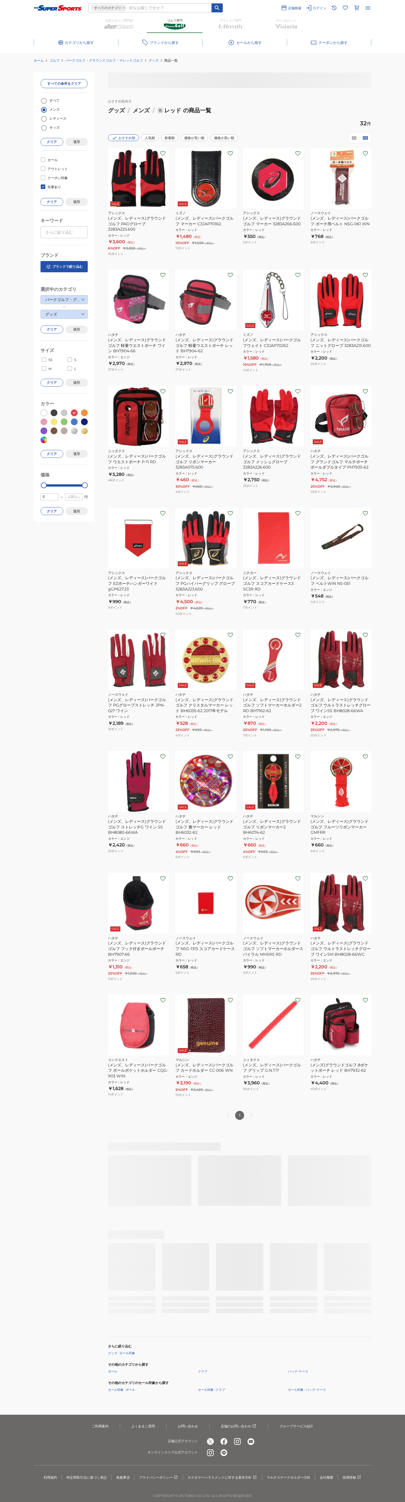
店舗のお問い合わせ (239, 1426)
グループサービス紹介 (296, 1426)
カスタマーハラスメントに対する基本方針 (222, 1477)
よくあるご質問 (143, 1426)
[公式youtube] (251, 1441)
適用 (76, 142)
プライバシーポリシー (158, 1477)
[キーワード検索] (217, 7)
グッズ (153, 60)
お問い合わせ (188, 1426)
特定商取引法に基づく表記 (86, 1477)
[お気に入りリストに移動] (345, 8)
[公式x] (210, 1441)
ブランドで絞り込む (64, 266)
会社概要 (326, 1477)
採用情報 (352, 1477)
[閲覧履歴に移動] (334, 7)
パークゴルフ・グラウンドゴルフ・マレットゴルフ (104, 60)
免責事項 (123, 1477)
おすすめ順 (123, 138)
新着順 (170, 138)
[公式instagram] (237, 1441)
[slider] (44, 485)
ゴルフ (55, 60)
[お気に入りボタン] (162, 153)
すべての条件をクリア (64, 83)
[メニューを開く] (367, 7)
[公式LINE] (223, 1452)
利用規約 (50, 1477)
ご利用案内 (100, 1426)
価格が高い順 (224, 138)
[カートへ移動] (356, 8)
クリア (52, 142)
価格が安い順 (194, 138)
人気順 (150, 138)
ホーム (39, 60)
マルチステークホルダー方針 (288, 1477)
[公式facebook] (223, 1441)
